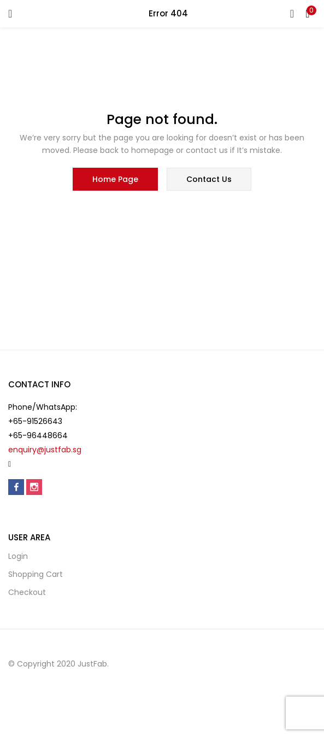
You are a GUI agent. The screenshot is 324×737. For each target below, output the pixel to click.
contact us (209, 179)
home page (115, 179)
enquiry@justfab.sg (44, 449)
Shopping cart (35, 574)
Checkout (27, 592)
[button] (307, 13)
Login (18, 556)
